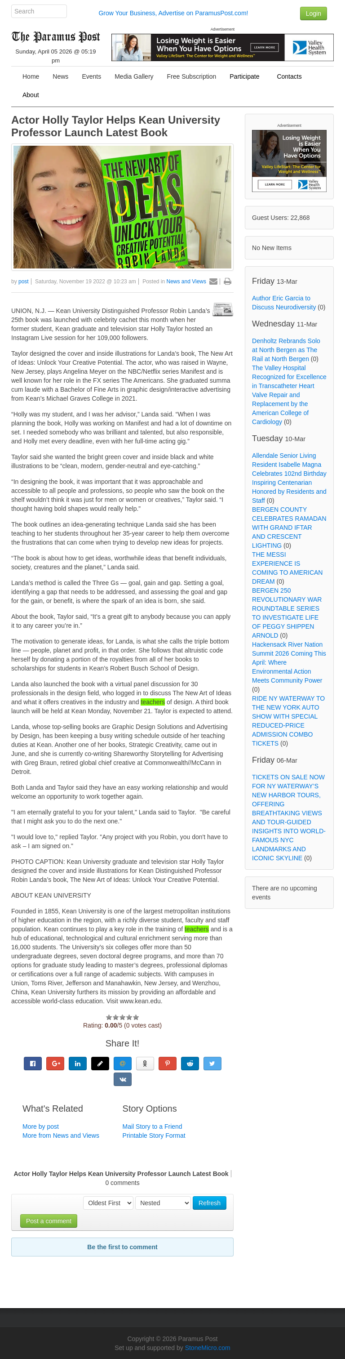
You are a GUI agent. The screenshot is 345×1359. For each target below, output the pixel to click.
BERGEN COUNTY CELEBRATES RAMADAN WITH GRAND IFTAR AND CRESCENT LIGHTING (289, 527)
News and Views (187, 281)
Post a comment (48, 1221)
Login (313, 13)
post (23, 281)
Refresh (210, 1203)
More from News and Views (60, 1135)
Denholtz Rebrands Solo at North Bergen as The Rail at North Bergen (286, 349)
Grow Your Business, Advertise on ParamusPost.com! (173, 13)
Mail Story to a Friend (152, 1126)
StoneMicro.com (207, 1347)
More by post (40, 1126)
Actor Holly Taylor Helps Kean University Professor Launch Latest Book (115, 126)
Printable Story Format (154, 1135)
